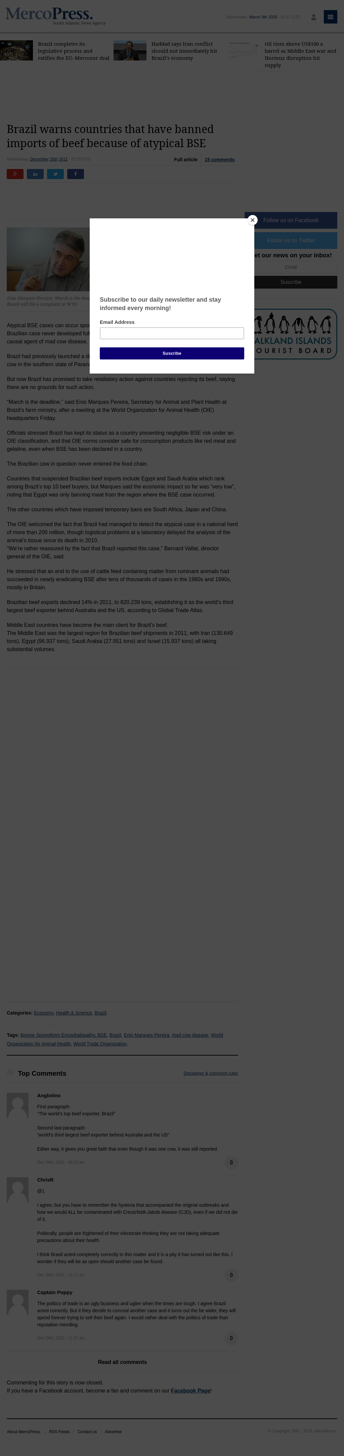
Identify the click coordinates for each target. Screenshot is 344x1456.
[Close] (253, 220)
